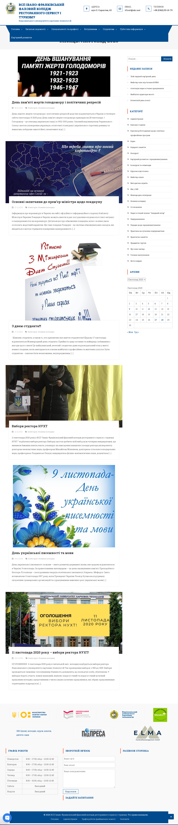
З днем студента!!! (26, 326)
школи (47, 731)
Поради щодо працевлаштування (145, 225)
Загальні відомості (35, 29)
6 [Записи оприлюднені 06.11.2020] (155, 303)
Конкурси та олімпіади (140, 165)
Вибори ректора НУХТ (30, 426)
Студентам (108, 29)
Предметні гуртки (138, 243)
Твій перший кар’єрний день (143, 76)
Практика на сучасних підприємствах (147, 231)
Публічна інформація (131, 29)
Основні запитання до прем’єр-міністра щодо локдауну (57, 202)
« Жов (130, 332)
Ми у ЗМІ (134, 189)
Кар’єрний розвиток (21, 37)
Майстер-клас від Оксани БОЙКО (144, 82)
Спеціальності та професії (65, 29)
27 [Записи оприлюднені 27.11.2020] (156, 320)
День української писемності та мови (42, 553)
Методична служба (139, 183)
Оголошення (136, 207)
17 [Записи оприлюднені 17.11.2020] (137, 314)
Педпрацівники (137, 219)
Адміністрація (136, 119)
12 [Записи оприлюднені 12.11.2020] (149, 309)
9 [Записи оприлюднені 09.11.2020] (129, 309)
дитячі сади (22, 735)
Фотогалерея (136, 261)
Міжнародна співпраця (140, 195)
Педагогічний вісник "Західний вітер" (147, 213)
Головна (15, 29)
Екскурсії (134, 153)
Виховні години (137, 125)
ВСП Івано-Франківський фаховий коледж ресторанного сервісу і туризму (41, 11)
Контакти (124, 819)
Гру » (136, 332)
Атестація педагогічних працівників (147, 88)
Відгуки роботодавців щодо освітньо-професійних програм (147, 133)
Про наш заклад (137, 249)
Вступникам (90, 29)
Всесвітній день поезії (140, 100)
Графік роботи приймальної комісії (99, 819)
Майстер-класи (137, 177)
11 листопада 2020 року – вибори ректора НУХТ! (50, 652)
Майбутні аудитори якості (142, 94)
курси (40, 731)
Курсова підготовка (139, 171)
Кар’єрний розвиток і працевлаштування (148, 159)
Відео (132, 141)
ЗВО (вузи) (21, 731)
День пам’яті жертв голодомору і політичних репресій (56, 102)
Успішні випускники (139, 255)
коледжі (32, 731)
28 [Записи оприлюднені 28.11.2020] (162, 320)
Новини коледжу (46, 108)
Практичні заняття (139, 237)
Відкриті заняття (138, 147)
